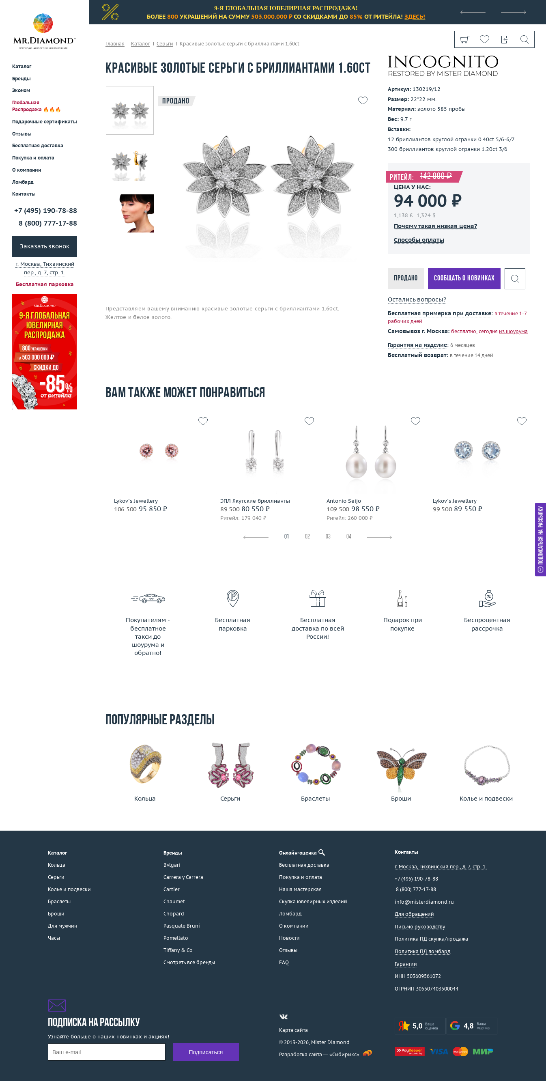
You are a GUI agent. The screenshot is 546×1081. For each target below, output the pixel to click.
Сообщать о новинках (464, 278)
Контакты (24, 194)
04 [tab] (348, 537)
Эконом (21, 90)
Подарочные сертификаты (44, 121)
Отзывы (22, 134)
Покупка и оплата (33, 158)
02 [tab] (307, 537)
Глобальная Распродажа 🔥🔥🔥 (36, 105)
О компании (26, 170)
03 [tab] (328, 537)
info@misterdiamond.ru (424, 902)
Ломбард (23, 182)
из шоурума (513, 331)
